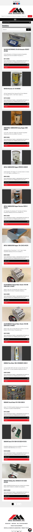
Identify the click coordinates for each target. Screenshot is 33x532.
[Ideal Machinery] (16, 517)
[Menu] (15, 19)
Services (14, 523)
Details (16, 67)
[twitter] (14, 3)
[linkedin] (19, 3)
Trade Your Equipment (16, 525)
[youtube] (17, 3)
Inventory (8, 523)
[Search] (14, 16)
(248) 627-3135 (17, 1)
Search (29, 16)
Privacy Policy (25, 528)
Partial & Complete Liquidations (12, 528)
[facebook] (16, 3)
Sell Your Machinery (22, 523)
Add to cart (16, 64)
